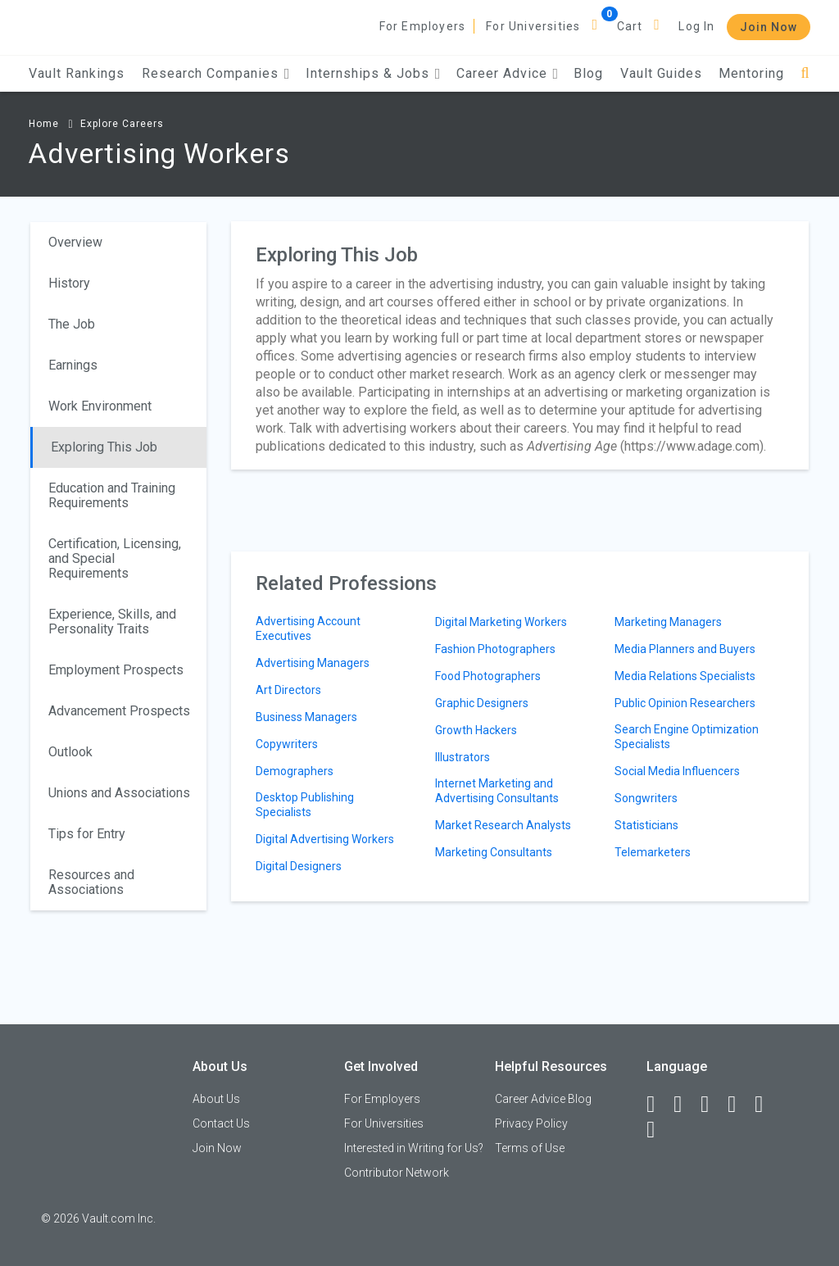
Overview (75, 242)
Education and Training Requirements (111, 495)
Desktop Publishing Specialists (305, 805)
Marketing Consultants (493, 852)
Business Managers (306, 717)
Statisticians (646, 825)
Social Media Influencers (677, 771)
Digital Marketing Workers (501, 621)
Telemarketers (653, 852)
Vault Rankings (77, 73)
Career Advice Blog (543, 1098)
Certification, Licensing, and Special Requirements (114, 558)
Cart (630, 26)
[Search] (805, 73)
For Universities (533, 26)
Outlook (70, 752)
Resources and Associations (91, 882)
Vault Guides (661, 73)
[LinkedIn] (684, 1104)
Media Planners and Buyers (685, 649)
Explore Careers (122, 123)
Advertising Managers (313, 662)
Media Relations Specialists (685, 676)
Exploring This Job (104, 447)
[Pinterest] (766, 1104)
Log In (696, 26)
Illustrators (462, 757)
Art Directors (288, 690)
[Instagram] (739, 1104)
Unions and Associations (119, 793)
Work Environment (100, 406)
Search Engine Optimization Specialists (687, 737)
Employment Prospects (116, 670)
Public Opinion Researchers (685, 703)
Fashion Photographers (495, 649)
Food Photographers (488, 676)
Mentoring (751, 73)
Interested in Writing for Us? (413, 1148)
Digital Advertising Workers (325, 839)
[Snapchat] (657, 1130)
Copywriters (287, 744)
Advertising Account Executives (308, 628)
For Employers (422, 26)
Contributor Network (396, 1172)
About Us (216, 1098)
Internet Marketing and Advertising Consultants (497, 791)
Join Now (768, 27)
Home (44, 123)
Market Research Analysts (503, 825)
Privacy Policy (531, 1123)
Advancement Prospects (119, 711)
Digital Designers (299, 866)
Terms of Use (530, 1148)
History (69, 283)
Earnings (73, 365)
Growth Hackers (476, 730)
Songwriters (646, 798)
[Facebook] (657, 1104)
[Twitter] (712, 1104)
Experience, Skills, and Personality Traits (112, 621)
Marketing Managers (668, 621)
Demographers (294, 771)
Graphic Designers (481, 703)
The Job (71, 324)
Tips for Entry (86, 834)
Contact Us (221, 1123)
